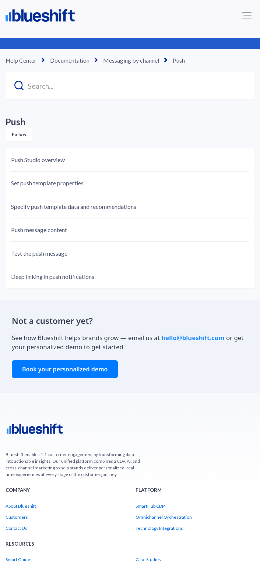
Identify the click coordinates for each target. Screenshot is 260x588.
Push (179, 60)
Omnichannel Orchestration (164, 517)
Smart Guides (19, 559)
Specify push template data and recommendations (73, 206)
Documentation (69, 60)
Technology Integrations (159, 528)
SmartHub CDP (150, 506)
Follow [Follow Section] (19, 134)
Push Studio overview (38, 159)
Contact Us (16, 528)
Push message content (39, 229)
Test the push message (39, 253)
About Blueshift (21, 506)
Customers (17, 517)
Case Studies (148, 559)
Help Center (21, 60)
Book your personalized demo (65, 369)
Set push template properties (47, 182)
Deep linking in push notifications (52, 276)
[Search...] (130, 85)
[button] (246, 15)
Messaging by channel (131, 60)
